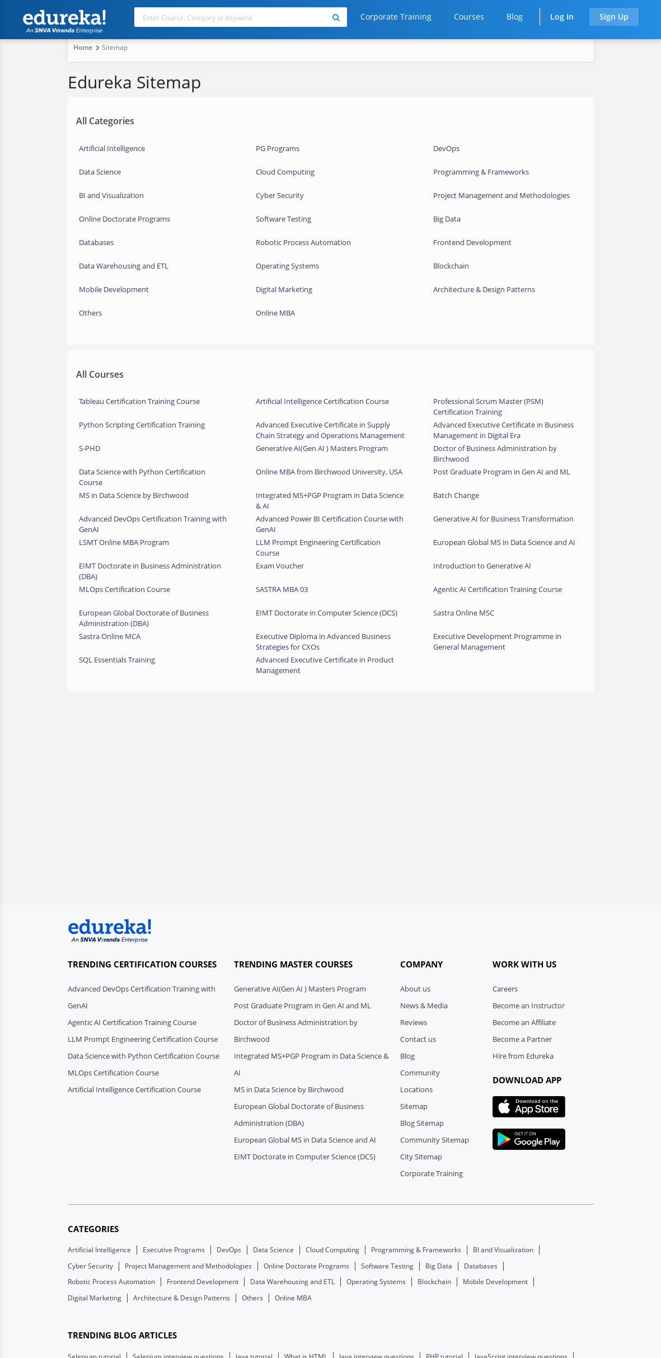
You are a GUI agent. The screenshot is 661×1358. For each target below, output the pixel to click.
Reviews (413, 1022)
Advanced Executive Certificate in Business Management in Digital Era (503, 429)
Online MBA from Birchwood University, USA (329, 472)
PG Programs (277, 148)
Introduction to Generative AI (482, 566)
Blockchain (451, 266)
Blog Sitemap (422, 1123)
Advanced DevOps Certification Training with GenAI (153, 523)
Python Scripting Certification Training (142, 425)
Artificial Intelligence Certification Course (322, 401)
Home (82, 47)
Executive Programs (174, 1250)
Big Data (447, 219)
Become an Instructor (529, 1005)
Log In (562, 16)
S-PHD (89, 448)
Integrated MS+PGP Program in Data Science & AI (330, 499)
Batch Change (456, 495)
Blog (515, 16)
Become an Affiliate (524, 1022)
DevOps (446, 148)
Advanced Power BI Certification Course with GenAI (330, 523)
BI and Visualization (111, 195)
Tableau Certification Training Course (139, 401)
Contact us (418, 1039)
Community (420, 1073)
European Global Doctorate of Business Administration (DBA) (144, 617)
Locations (416, 1089)
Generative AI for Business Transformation (503, 519)
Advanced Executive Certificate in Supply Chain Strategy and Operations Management (330, 429)
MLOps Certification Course (124, 589)
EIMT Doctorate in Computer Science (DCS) (326, 613)
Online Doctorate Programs (124, 219)
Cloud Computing (285, 172)
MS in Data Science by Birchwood (134, 495)
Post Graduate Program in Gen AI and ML (501, 472)
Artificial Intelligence (112, 148)
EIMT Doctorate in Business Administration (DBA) (150, 570)
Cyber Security (280, 195)
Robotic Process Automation (303, 242)
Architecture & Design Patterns (484, 289)
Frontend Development (472, 242)
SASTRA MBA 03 (282, 589)
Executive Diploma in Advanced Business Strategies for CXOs (323, 640)
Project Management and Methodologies (501, 195)
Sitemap (414, 1106)
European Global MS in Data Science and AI (504, 542)
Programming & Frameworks (481, 172)
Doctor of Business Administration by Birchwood (495, 452)
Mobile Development (114, 289)
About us (415, 989)
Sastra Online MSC (463, 613)
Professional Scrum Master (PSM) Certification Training (488, 405)
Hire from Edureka (523, 1056)
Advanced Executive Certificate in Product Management (325, 664)
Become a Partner (522, 1039)
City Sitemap (421, 1157)
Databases (96, 242)
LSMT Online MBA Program (124, 542)
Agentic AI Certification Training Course (497, 589)
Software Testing (283, 219)
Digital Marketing (284, 289)
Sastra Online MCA (109, 636)
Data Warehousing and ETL (123, 266)
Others (90, 313)
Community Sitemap (434, 1140)
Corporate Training (396, 16)
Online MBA (275, 313)
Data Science (100, 172)
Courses (469, 16)
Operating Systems (287, 266)
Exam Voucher (280, 566)
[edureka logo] (110, 931)
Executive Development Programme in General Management (497, 640)
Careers (505, 989)
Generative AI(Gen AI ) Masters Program (322, 448)
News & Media (424, 1005)
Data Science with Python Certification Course (142, 476)
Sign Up (614, 16)
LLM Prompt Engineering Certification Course (318, 546)
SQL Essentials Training (117, 660)
